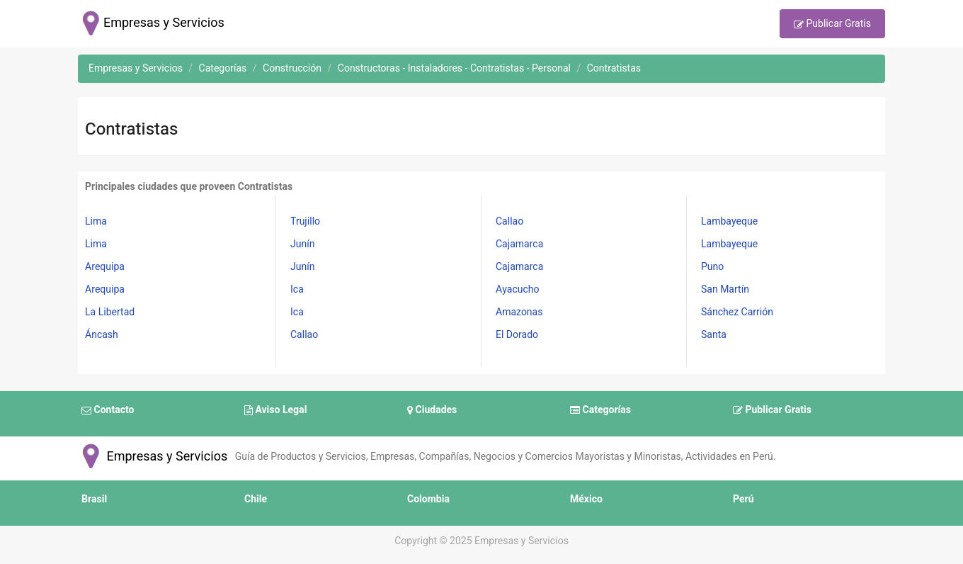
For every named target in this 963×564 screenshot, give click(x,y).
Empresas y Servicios (152, 456)
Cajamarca (519, 244)
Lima (96, 221)
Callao (304, 334)
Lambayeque (729, 221)
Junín (302, 244)
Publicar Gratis (832, 24)
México (586, 499)
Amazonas (519, 312)
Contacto (107, 410)
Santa (713, 334)
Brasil (94, 499)
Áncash (101, 334)
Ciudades (432, 410)
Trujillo (305, 221)
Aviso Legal (275, 410)
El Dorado (517, 334)
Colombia (428, 499)
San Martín (725, 289)
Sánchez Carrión (737, 312)
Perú (743, 499)
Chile (255, 499)
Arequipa (105, 266)
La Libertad (110, 312)
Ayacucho (517, 289)
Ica (297, 289)
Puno (712, 266)
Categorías (600, 410)
